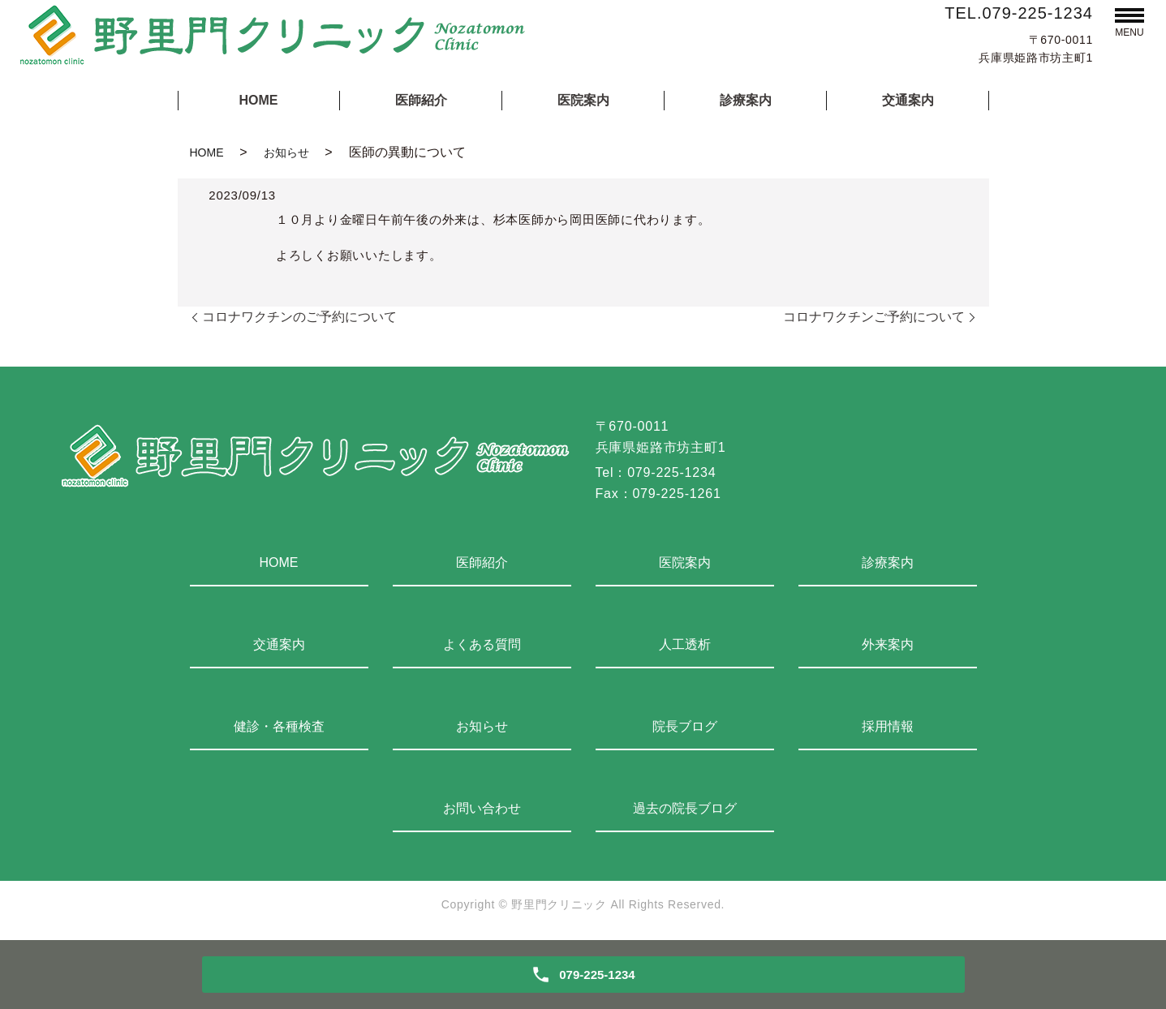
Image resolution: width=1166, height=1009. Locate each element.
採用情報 (888, 726)
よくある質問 (482, 644)
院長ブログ (684, 726)
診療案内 (746, 100)
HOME (258, 100)
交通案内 (908, 100)
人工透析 (685, 644)
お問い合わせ (482, 808)
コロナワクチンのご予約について (299, 317)
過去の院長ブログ (685, 808)
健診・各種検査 (279, 726)
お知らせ (286, 152)
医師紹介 (421, 100)
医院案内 (583, 100)
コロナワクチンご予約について (874, 317)
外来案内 (888, 644)
